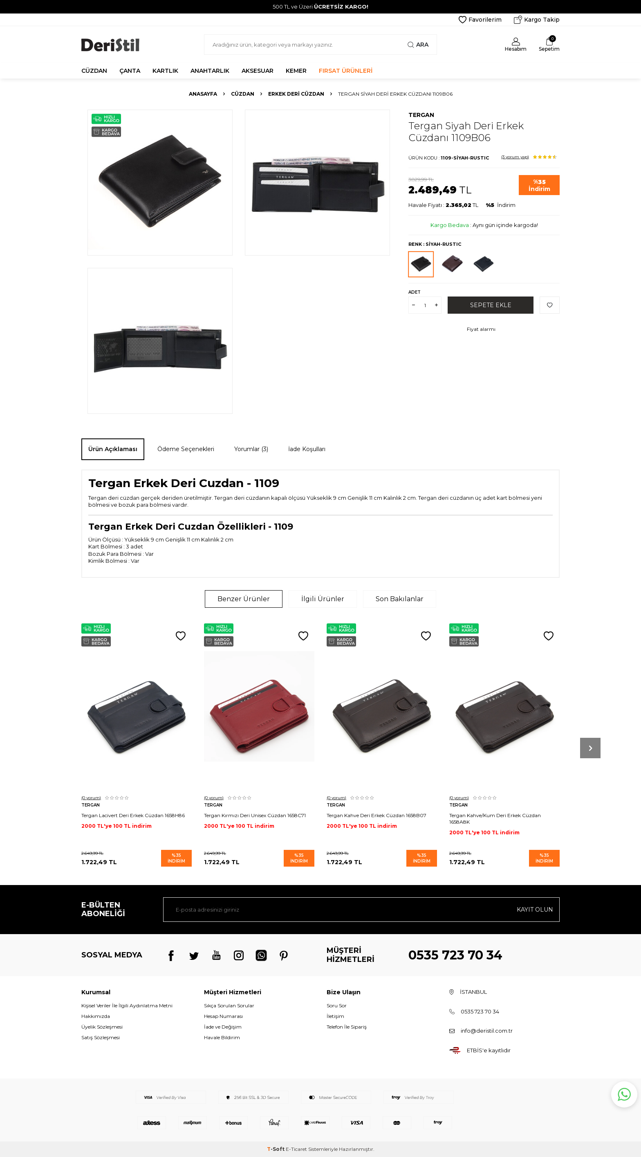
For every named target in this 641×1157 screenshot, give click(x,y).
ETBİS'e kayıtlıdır (489, 1050)
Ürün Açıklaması (112, 449)
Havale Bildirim (222, 1037)
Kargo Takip (537, 20)
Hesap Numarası (223, 1016)
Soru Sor (337, 1005)
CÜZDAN (94, 70)
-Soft (276, 1149)
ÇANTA (129, 70)
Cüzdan (242, 94)
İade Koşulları (306, 449)
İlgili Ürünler (322, 599)
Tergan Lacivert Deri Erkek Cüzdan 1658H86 (133, 815)
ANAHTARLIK (210, 70)
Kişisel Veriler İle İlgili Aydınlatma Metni (127, 1005)
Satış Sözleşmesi (100, 1037)
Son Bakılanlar (400, 599)
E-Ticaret (296, 1149)
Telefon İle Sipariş (347, 1027)
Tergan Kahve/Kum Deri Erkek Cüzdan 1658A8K (495, 818)
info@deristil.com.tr (487, 1030)
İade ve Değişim (223, 1027)
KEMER (296, 70)
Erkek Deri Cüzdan (296, 94)
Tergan (421, 115)
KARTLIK (165, 70)
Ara (418, 44)
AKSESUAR (257, 70)
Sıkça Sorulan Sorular (229, 1005)
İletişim (335, 1016)
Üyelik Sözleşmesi (102, 1027)
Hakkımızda (95, 1016)
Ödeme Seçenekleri (185, 449)
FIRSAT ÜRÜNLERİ (345, 70)
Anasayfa (203, 94)
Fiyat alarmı (481, 329)
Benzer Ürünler (243, 599)
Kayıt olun (535, 909)
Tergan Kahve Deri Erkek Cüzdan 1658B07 (376, 815)
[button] (590, 748)
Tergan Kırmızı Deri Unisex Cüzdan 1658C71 (255, 815)
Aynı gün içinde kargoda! (505, 225)
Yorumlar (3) (251, 449)
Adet (414, 292)
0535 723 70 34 (455, 955)
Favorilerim (480, 20)
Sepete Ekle (490, 305)
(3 (515, 157)
